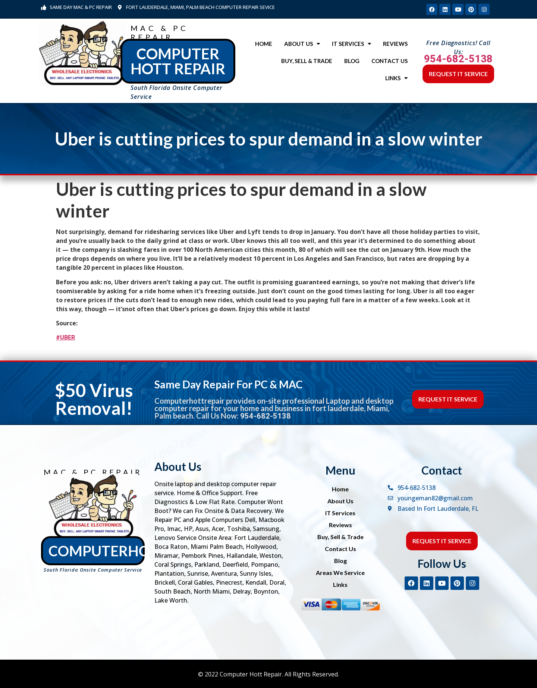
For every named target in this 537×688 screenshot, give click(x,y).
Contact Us (389, 60)
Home (263, 43)
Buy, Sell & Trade (306, 60)
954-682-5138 (458, 59)
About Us (302, 43)
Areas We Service (340, 572)
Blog (351, 60)
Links (396, 78)
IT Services (351, 43)
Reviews (395, 43)
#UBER (65, 337)
